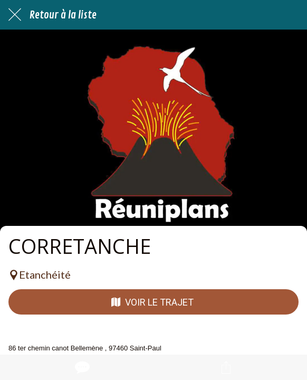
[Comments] (81, 367)
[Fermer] (14, 14)
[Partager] (226, 367)
